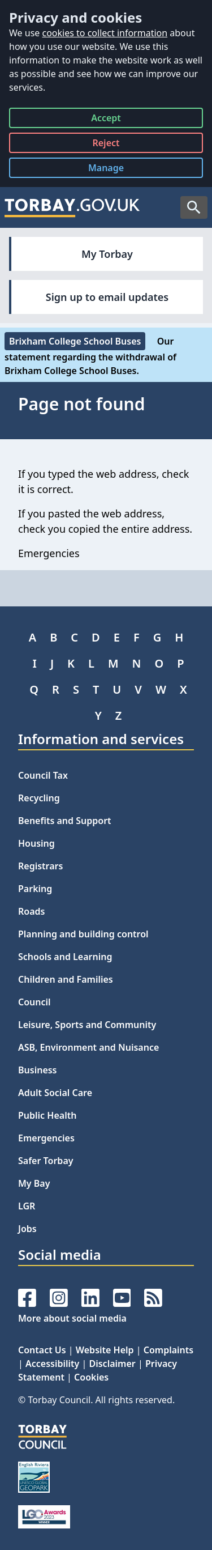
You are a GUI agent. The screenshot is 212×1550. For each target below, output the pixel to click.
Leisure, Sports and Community (87, 1024)
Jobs (27, 1228)
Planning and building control (83, 934)
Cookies (91, 1377)
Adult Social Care (55, 1092)
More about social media (72, 1318)
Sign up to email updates (107, 297)
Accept (106, 120)
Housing (36, 843)
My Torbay (107, 254)
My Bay (34, 1183)
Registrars (40, 866)
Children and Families (65, 979)
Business (37, 1070)
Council (34, 1002)
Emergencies (46, 1138)
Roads (31, 911)
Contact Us (42, 1350)
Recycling (39, 798)
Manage (114, 170)
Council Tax (43, 775)
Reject (105, 145)
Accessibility (52, 1363)
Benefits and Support (64, 820)
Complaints (168, 1350)
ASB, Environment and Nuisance (88, 1047)
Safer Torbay (45, 1160)
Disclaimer (112, 1363)
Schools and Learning (65, 956)
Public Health (47, 1115)
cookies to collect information (104, 33)
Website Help (105, 1350)
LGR (26, 1206)
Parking (35, 888)
